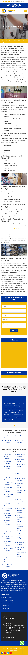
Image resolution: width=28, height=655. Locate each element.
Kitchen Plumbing (7, 597)
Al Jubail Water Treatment (8, 505)
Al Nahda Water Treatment (8, 565)
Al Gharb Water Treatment (8, 479)
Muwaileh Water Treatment (21, 496)
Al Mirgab (8, 40)
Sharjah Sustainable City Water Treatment (21, 518)
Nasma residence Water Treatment (21, 554)
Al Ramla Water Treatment (21, 455)
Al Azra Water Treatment (7, 462)
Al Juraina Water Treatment (8, 509)
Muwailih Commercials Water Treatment (20, 503)
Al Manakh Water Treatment (8, 537)
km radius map (14, 354)
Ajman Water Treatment (7, 441)
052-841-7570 (14, 6)
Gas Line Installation (8, 603)
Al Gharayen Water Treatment (7, 473)
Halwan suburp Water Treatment (20, 485)
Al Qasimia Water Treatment (21, 479)
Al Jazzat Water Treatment (8, 500)
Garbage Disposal (8, 600)
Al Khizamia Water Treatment (7, 522)
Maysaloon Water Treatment (21, 491)
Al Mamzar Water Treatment (8, 532)
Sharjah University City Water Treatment (20, 527)
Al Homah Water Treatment (8, 495)
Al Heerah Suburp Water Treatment (8, 489)
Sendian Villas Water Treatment (20, 561)
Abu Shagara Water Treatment (7, 456)
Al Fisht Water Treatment (8, 467)
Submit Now (14, 330)
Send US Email (10, 637)
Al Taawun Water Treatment (21, 474)
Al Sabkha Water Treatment (21, 465)
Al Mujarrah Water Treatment (7, 559)
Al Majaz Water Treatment (8, 528)
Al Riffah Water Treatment (20, 460)
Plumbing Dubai (14, 650)
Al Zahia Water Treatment (20, 543)
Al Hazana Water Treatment (8, 483)
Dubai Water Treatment (20, 436)
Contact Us (6, 608)
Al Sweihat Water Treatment (21, 470)
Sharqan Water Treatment (20, 534)
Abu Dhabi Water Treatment (8, 436)
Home (2, 40)
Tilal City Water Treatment (20, 539)
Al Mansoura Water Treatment (7, 543)
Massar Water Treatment (20, 548)
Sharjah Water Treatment (20, 441)
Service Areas (6, 605)
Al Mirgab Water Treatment (8, 554)
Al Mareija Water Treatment (8, 549)
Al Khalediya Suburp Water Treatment (7, 515)
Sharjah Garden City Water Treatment (21, 510)
